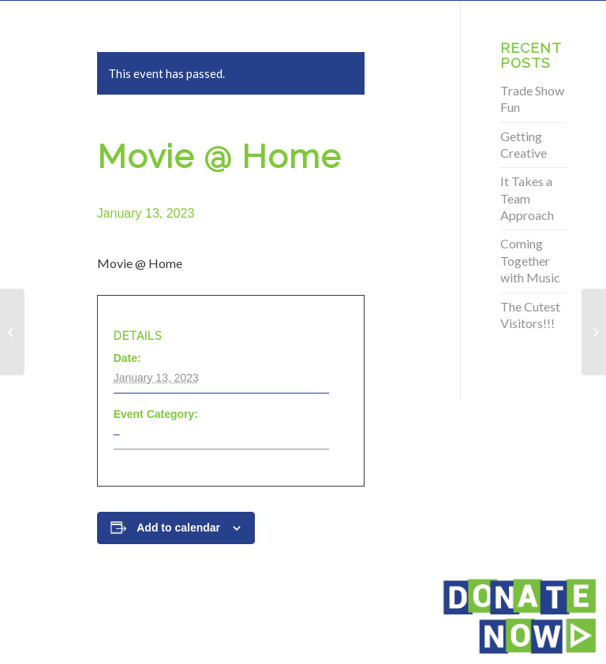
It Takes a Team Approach (527, 197)
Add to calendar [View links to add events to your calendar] (178, 527)
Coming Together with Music (530, 260)
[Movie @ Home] (12, 332)
